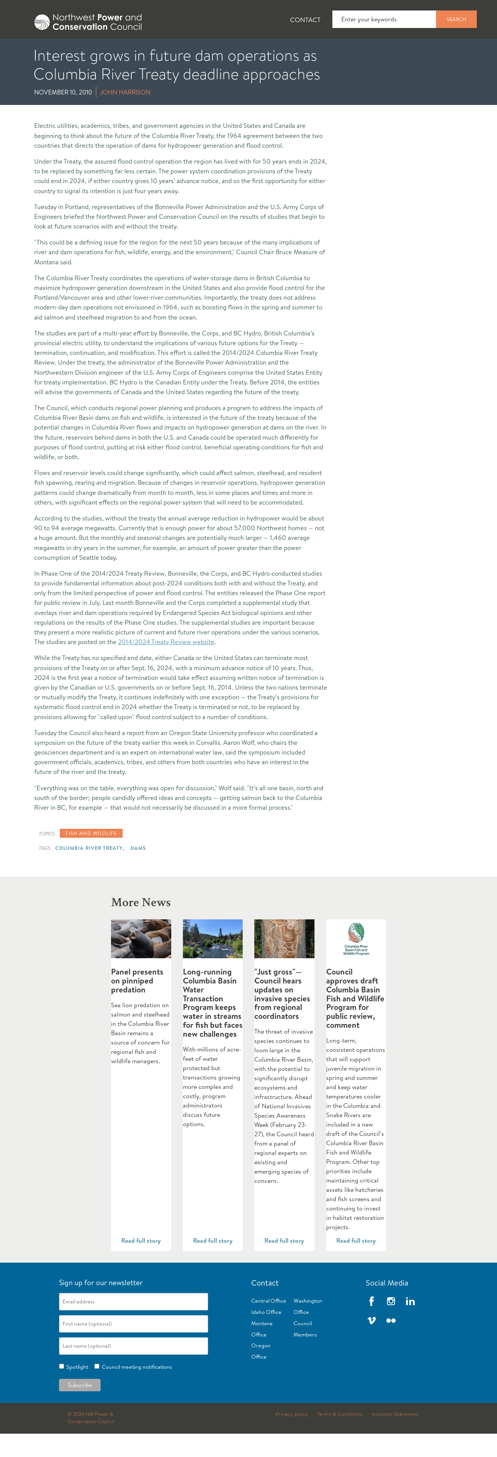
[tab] (23, 50)
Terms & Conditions (340, 1437)
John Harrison (125, 115)
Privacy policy (292, 1437)
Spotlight (76, 1390)
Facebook (371, 1324)
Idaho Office (266, 1335)
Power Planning (217, 51)
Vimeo (371, 1344)
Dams (138, 871)
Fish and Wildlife (138, 51)
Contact (305, 19)
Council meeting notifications (135, 1390)
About (29, 51)
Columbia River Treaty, (89, 871)
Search (456, 19)
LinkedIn (410, 1324)
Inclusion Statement (395, 1437)
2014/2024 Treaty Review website (166, 664)
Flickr (391, 1344)
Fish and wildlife (91, 856)
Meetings (285, 51)
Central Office (268, 1324)
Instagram (391, 1324)
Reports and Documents (365, 51)
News (75, 51)
